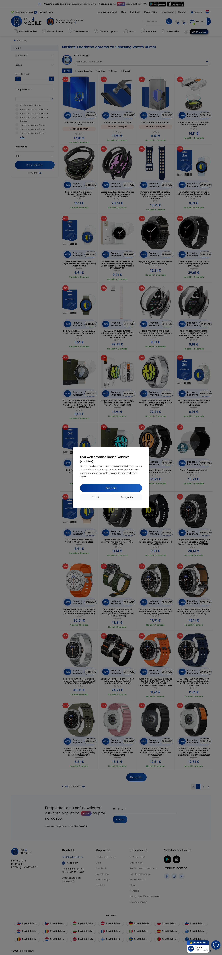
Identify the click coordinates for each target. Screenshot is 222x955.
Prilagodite (127, 497)
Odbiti (95, 497)
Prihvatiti (111, 488)
